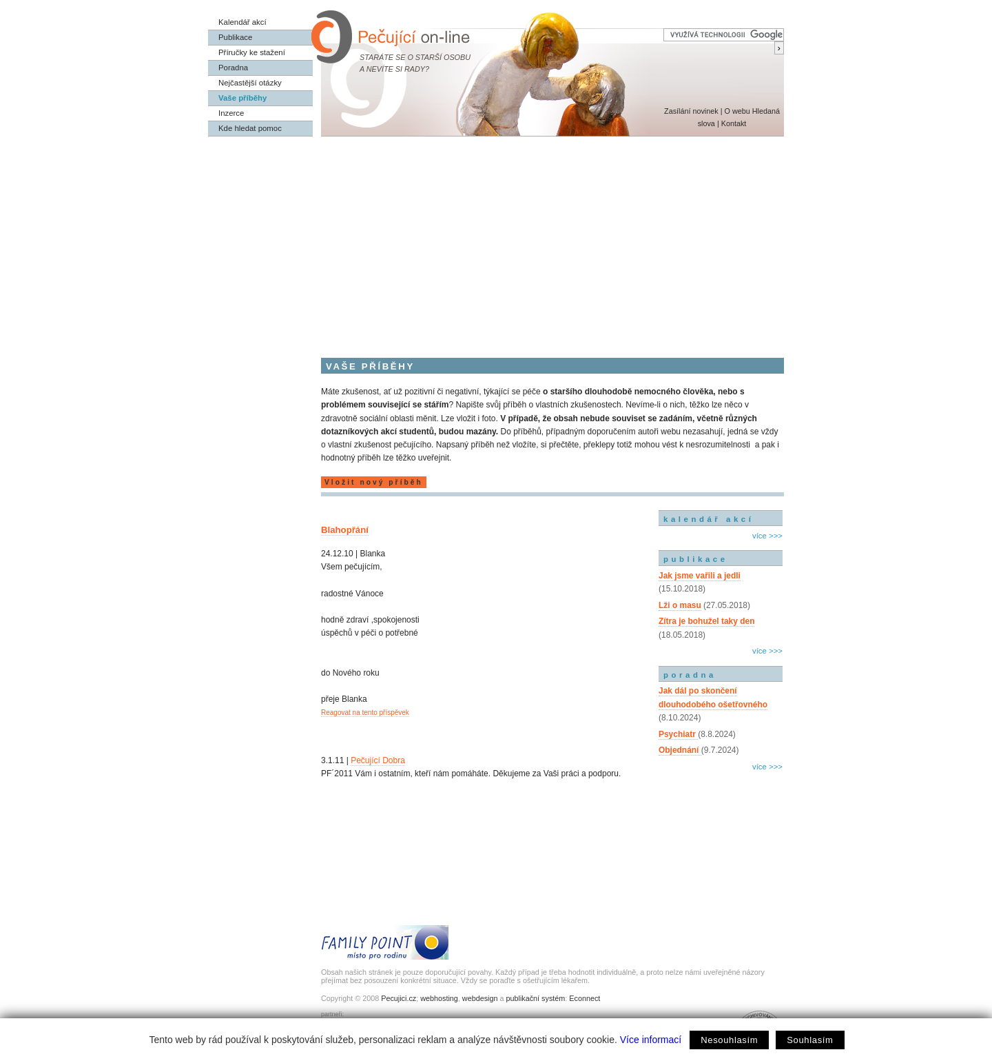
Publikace (235, 37)
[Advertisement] (496, 239)
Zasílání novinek (691, 111)
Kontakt (734, 123)
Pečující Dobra (378, 760)
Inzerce (231, 113)
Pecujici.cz (398, 998)
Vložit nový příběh (373, 482)
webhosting (439, 998)
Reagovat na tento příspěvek (365, 712)
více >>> (767, 536)
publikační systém (535, 998)
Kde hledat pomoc (250, 128)
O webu (737, 111)
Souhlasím (810, 1040)
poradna (689, 675)
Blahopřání (345, 530)
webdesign (480, 998)
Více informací (650, 1039)
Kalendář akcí (242, 22)
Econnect (584, 998)
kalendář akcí (708, 519)
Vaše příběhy (242, 98)
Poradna (233, 67)
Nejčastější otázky (250, 83)
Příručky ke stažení (251, 52)
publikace (695, 559)
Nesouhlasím (729, 1040)
